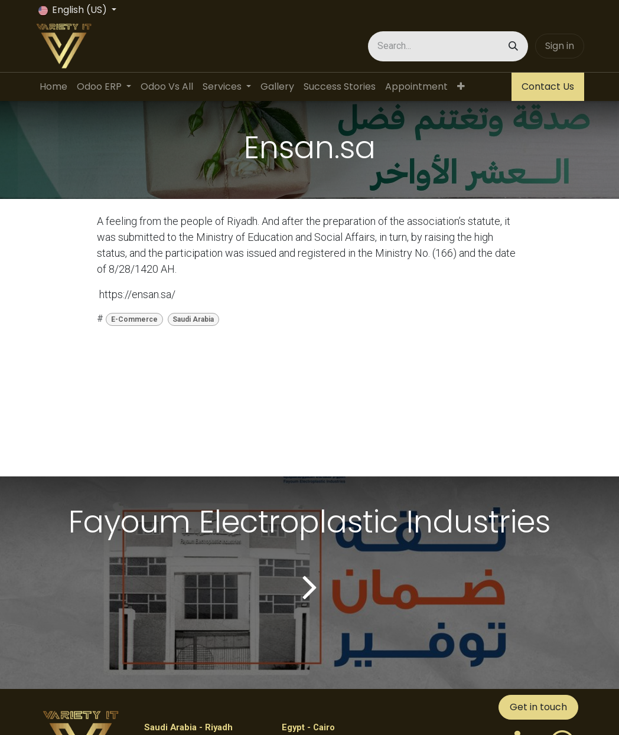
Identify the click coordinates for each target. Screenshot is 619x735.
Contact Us (548, 86)
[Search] (513, 46)
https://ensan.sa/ (137, 294)
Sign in (559, 46)
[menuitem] (53, 87)
